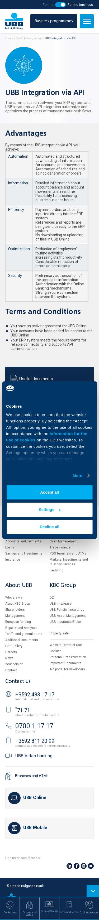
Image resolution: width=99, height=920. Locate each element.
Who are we (13, 597)
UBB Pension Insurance (67, 609)
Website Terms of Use (66, 645)
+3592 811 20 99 (34, 741)
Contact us (18, 681)
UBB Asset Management (68, 616)
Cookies (56, 651)
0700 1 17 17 (34, 726)
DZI (52, 597)
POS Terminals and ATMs (68, 553)
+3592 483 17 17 (34, 694)
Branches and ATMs (32, 776)
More (77, 475)
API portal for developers (67, 669)
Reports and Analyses (21, 628)
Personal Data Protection (68, 657)
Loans (9, 547)
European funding (18, 622)
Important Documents (66, 663)
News (9, 658)
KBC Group (63, 585)
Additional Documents (21, 640)
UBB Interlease (61, 603)
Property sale (59, 633)
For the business (80, 5)
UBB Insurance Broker (66, 622)
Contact (11, 670)
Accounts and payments (23, 541)
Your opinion (14, 664)
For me (48, 5)
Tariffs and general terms (23, 634)
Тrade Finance (60, 547)
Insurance (12, 559)
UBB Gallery (13, 646)
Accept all (49, 492)
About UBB (18, 585)
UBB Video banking (34, 755)
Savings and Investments (24, 553)
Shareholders (15, 609)
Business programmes (54, 21)
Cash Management (64, 541)
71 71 (22, 710)
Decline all (49, 526)
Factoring (56, 570)
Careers (11, 652)
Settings (50, 509)
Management (15, 616)
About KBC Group (17, 603)
